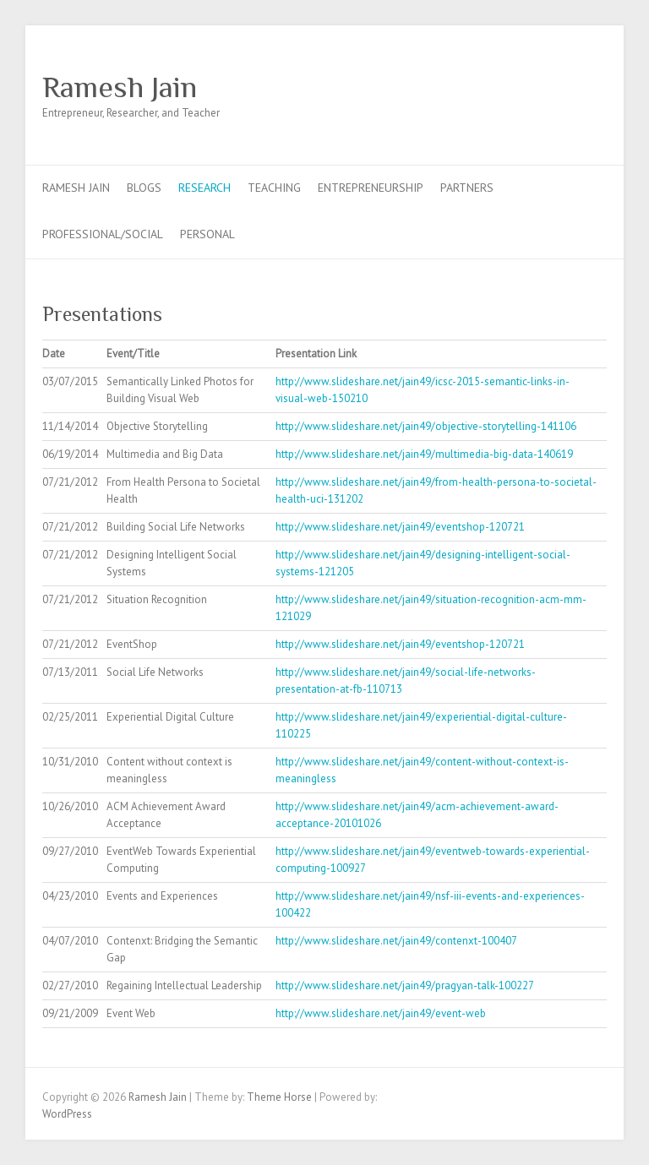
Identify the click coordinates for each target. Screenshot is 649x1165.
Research (204, 187)
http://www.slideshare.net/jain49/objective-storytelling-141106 (425, 426)
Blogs (144, 187)
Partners (467, 187)
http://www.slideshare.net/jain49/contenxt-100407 (396, 941)
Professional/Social (102, 234)
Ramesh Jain (119, 87)
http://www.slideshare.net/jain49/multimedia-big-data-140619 (424, 454)
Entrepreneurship (370, 187)
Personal (207, 234)
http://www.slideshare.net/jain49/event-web (380, 1013)
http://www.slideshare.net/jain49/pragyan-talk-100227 (404, 985)
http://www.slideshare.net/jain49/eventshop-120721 (400, 527)
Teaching (274, 187)
